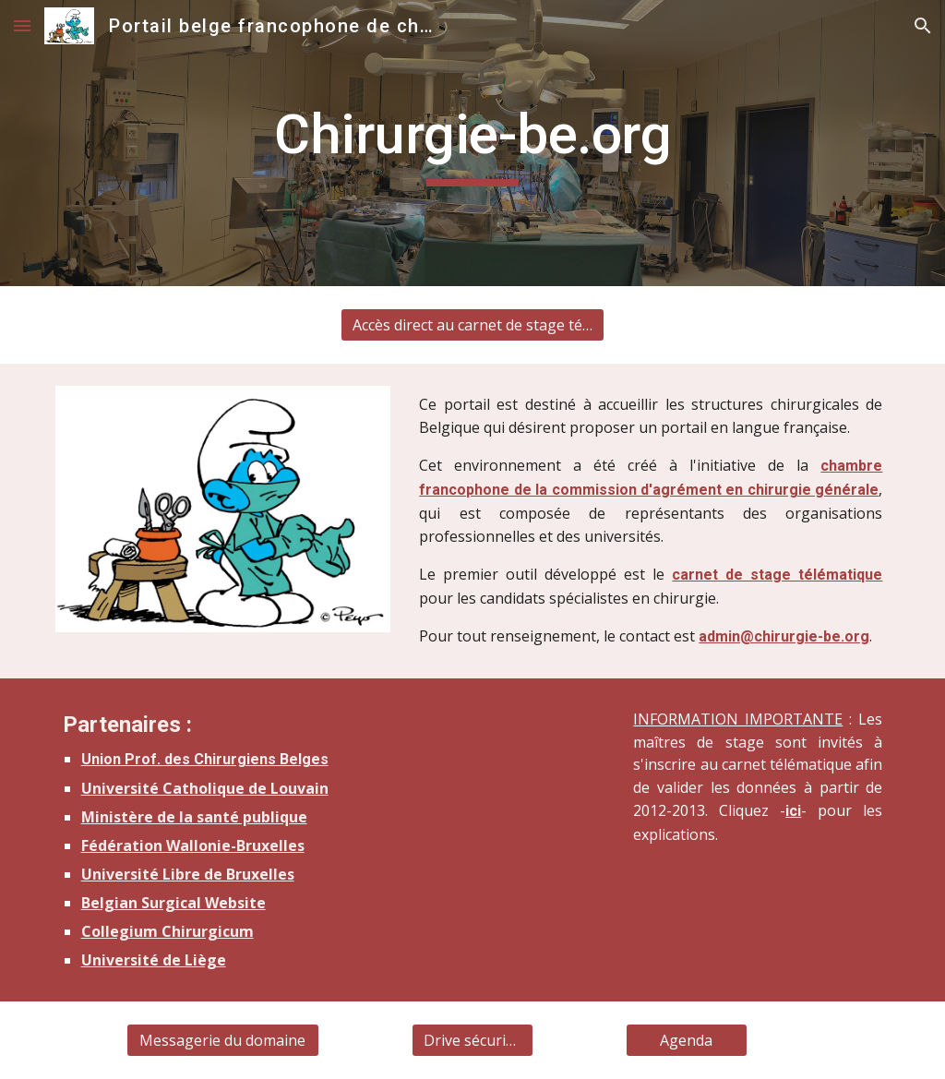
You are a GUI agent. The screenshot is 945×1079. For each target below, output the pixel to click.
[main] (473, 143)
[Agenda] (686, 1040)
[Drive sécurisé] (472, 1040)
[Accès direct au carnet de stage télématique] (472, 325)
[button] (22, 25)
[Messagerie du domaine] (222, 1040)
